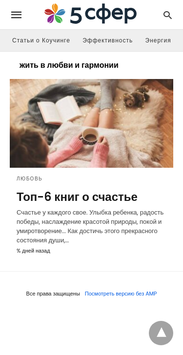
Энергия (158, 40)
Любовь (29, 178)
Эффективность (107, 40)
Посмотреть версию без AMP (121, 293)
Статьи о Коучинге (41, 40)
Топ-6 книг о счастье (77, 197)
